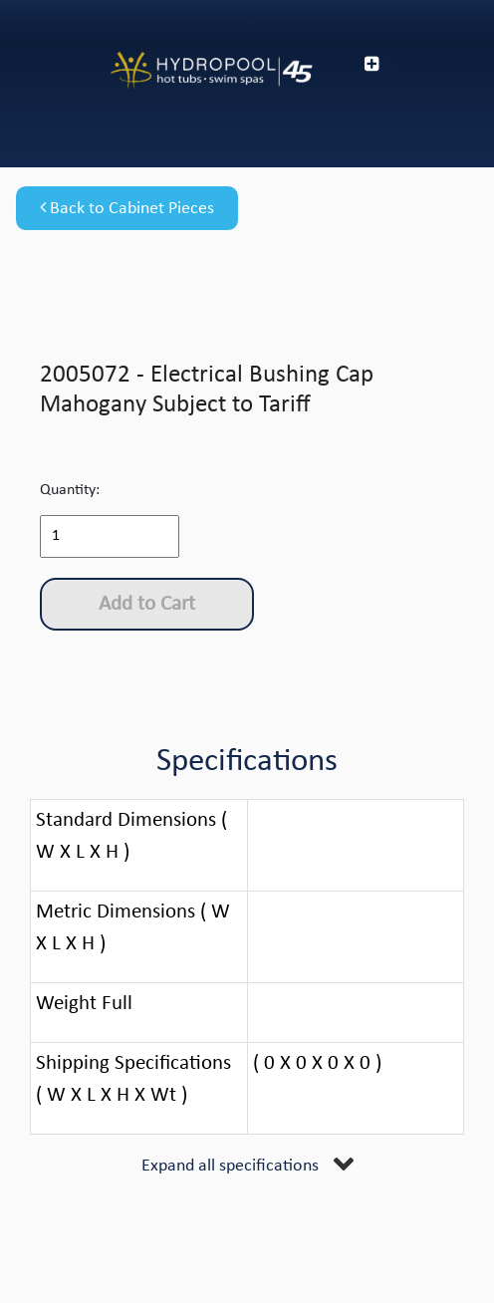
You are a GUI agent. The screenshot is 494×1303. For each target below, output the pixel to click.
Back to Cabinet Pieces (127, 208)
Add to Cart (147, 604)
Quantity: (70, 490)
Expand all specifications (230, 1166)
